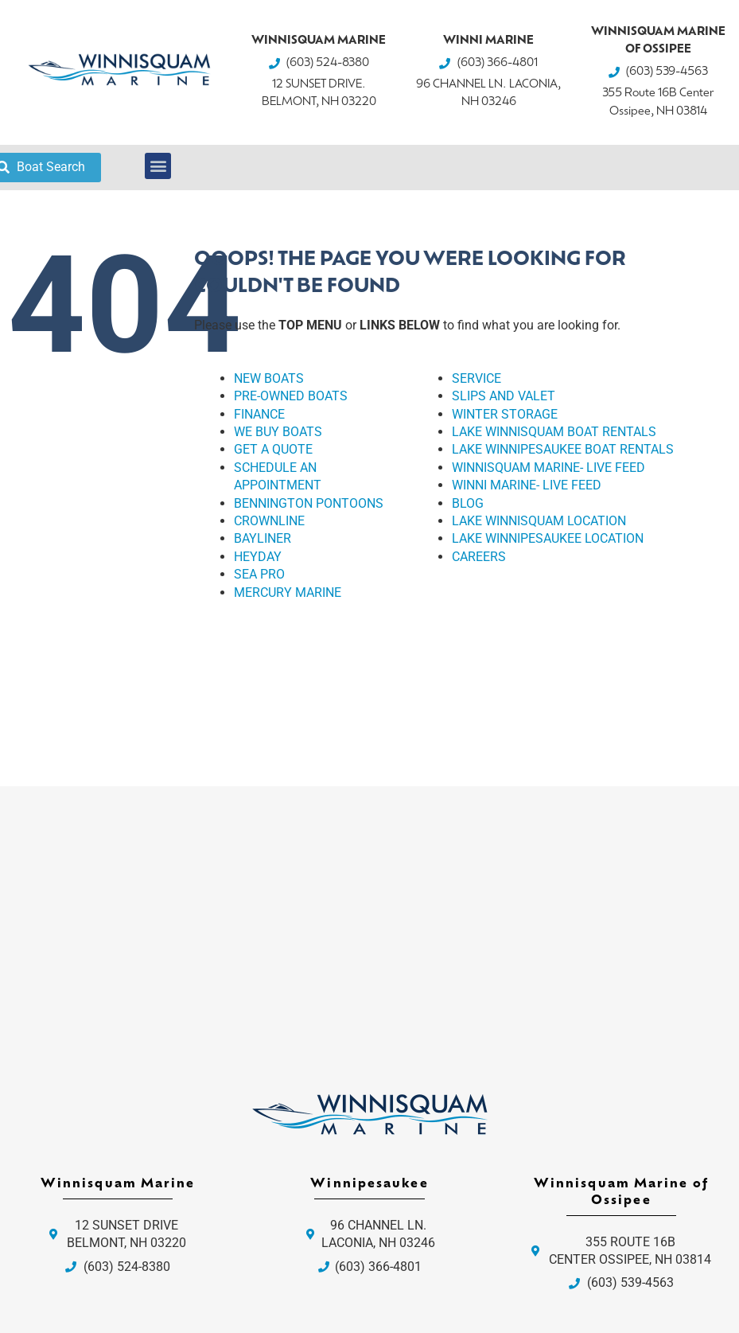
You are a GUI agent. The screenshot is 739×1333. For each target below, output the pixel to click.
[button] (158, 166)
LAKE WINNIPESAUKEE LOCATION (548, 538)
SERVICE (476, 378)
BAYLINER (262, 538)
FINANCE (259, 414)
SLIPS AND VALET (503, 395)
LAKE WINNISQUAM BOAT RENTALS (554, 431)
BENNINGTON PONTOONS (308, 503)
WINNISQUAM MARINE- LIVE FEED (548, 467)
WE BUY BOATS (278, 431)
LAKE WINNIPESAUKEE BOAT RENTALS (563, 449)
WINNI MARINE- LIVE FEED (526, 485)
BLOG (468, 503)
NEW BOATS (269, 378)
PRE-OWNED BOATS (291, 395)
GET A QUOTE (273, 449)
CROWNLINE (269, 520)
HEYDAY (258, 556)
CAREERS (479, 556)
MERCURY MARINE (287, 592)
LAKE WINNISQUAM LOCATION (539, 520)
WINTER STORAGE (505, 414)
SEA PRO (259, 574)
